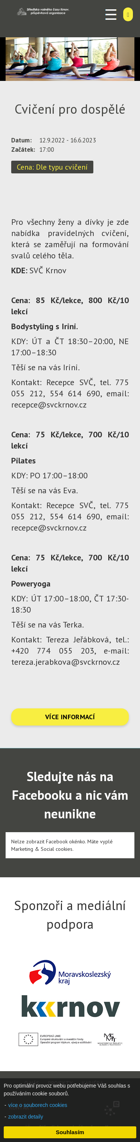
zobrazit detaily (25, 1117)
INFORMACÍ (78, 716)
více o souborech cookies (37, 1105)
